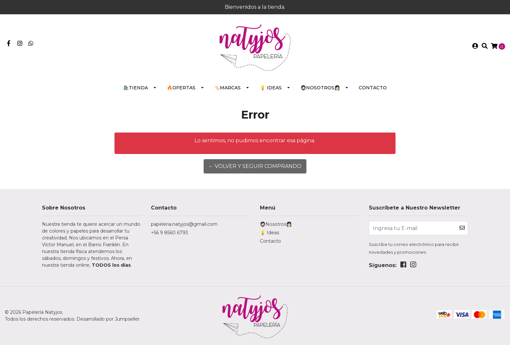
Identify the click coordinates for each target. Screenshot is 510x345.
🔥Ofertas (181, 88)
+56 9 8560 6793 (169, 233)
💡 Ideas (271, 88)
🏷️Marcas (227, 88)
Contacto (373, 88)
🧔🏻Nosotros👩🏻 (320, 88)
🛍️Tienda (135, 88)
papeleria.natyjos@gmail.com (184, 224)
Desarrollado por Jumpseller (108, 319)
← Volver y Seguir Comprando (255, 166)
